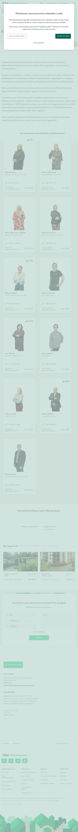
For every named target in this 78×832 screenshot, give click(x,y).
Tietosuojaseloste (38, 43)
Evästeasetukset (38, 29)
